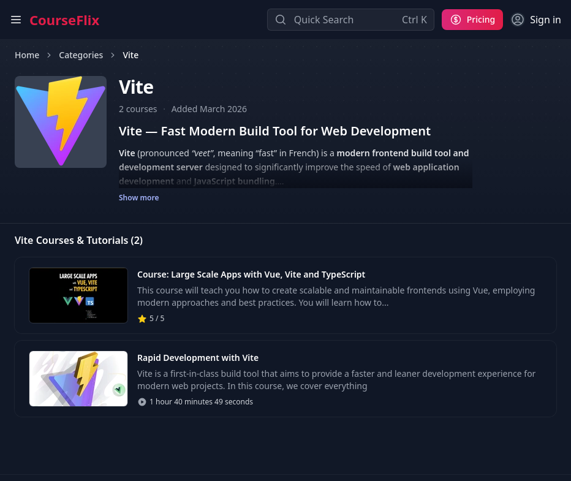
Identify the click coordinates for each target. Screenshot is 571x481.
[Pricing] (472, 19)
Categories (81, 55)
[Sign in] (535, 19)
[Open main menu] (16, 19)
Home (27, 55)
